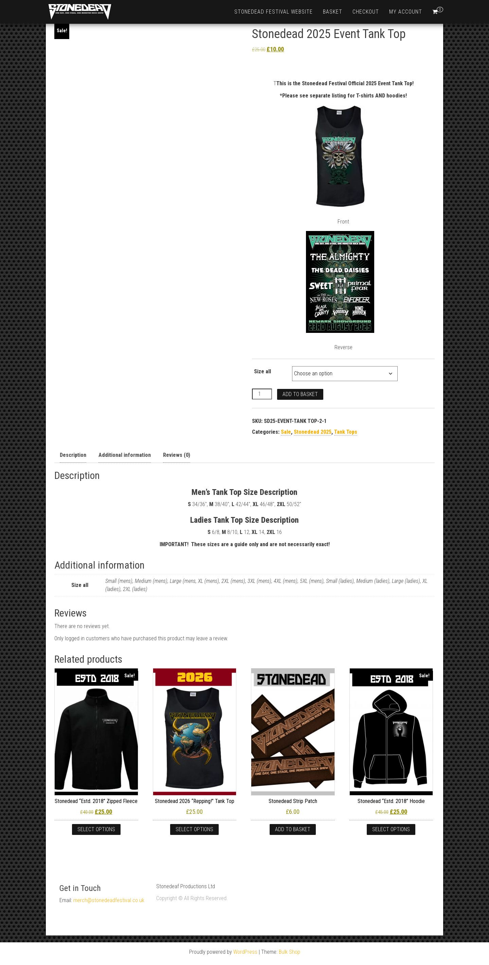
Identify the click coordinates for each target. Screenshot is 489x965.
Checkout (365, 11)
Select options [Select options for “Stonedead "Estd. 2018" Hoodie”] (391, 829)
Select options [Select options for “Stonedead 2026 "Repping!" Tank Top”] (194, 829)
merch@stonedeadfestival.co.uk (108, 900)
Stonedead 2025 (312, 432)
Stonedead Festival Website (273, 11)
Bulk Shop (289, 952)
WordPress (245, 952)
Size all (262, 371)
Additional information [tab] (124, 455)
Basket (332, 11)
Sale (286, 432)
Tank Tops (345, 432)
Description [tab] (73, 455)
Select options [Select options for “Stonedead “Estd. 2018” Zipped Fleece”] (96, 829)
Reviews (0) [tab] (176, 455)
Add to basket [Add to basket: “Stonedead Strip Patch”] (292, 829)
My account (405, 11)
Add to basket (300, 394)
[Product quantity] (262, 394)
